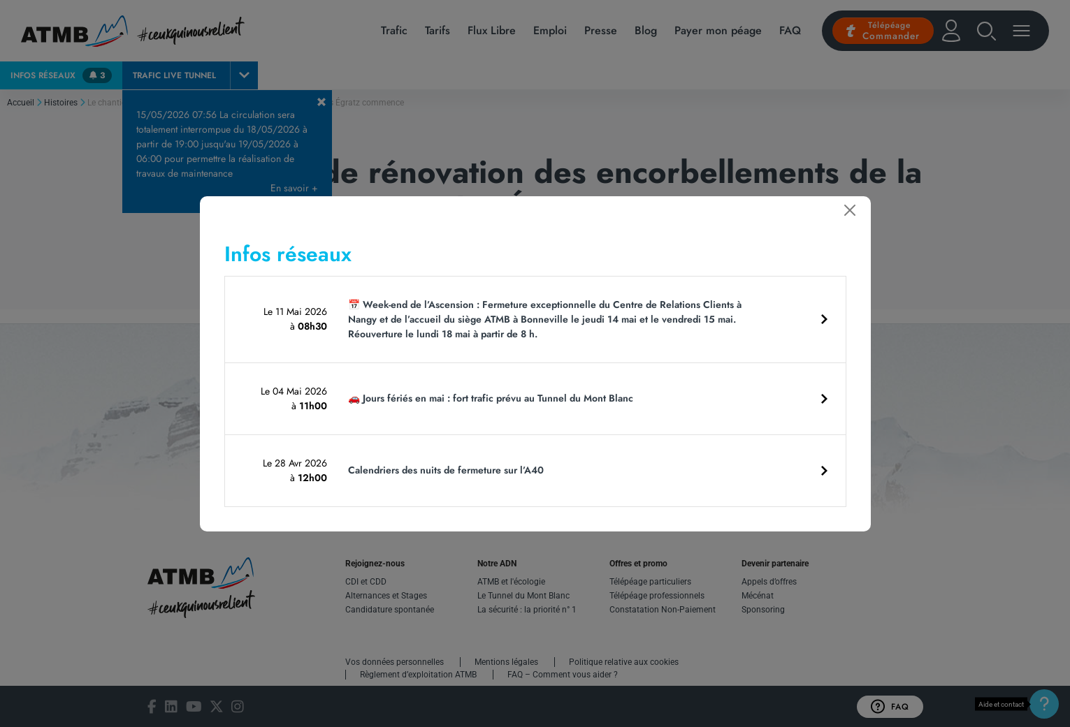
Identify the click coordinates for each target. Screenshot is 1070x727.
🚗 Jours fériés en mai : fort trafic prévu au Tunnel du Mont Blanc (490, 398)
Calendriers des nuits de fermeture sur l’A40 (446, 470)
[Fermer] (850, 210)
